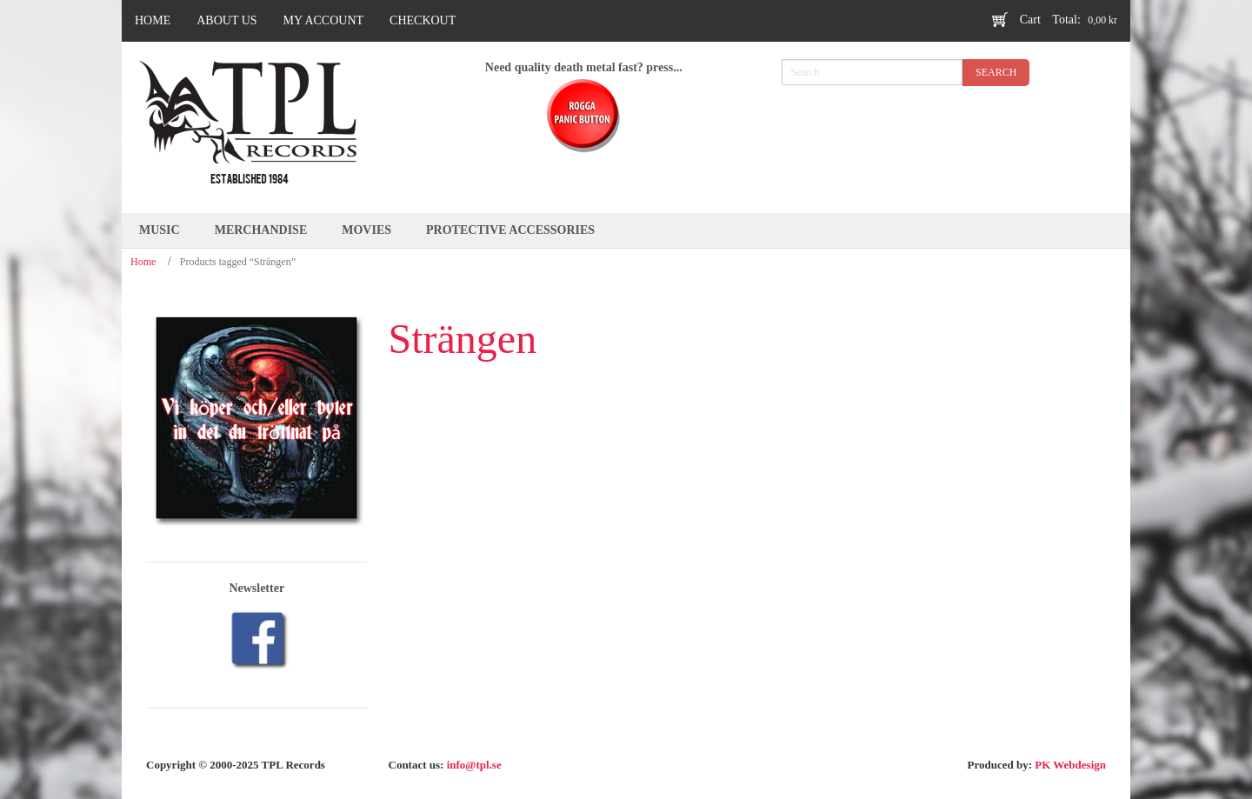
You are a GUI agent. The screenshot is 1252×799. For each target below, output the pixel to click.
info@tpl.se (474, 764)
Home (143, 262)
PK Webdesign (1070, 764)
